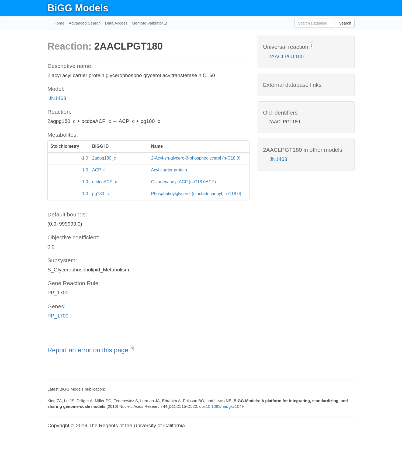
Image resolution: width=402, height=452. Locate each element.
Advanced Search (84, 23)
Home (59, 23)
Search (345, 23)
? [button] (132, 349)
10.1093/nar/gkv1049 (225, 406)
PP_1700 (57, 316)
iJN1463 (56, 98)
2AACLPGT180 (286, 56)
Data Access (116, 23)
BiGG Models (77, 7)
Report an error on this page (88, 350)
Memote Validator (148, 23)
